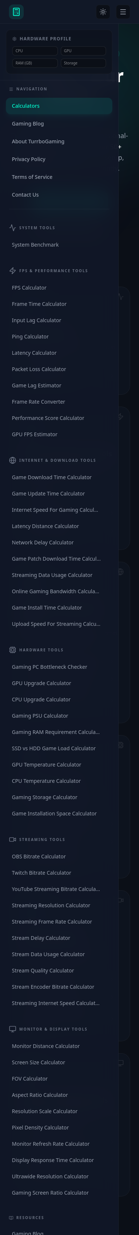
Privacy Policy (28, 159)
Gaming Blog (28, 123)
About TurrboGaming (38, 141)
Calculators (26, 105)
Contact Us (25, 194)
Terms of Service (32, 176)
